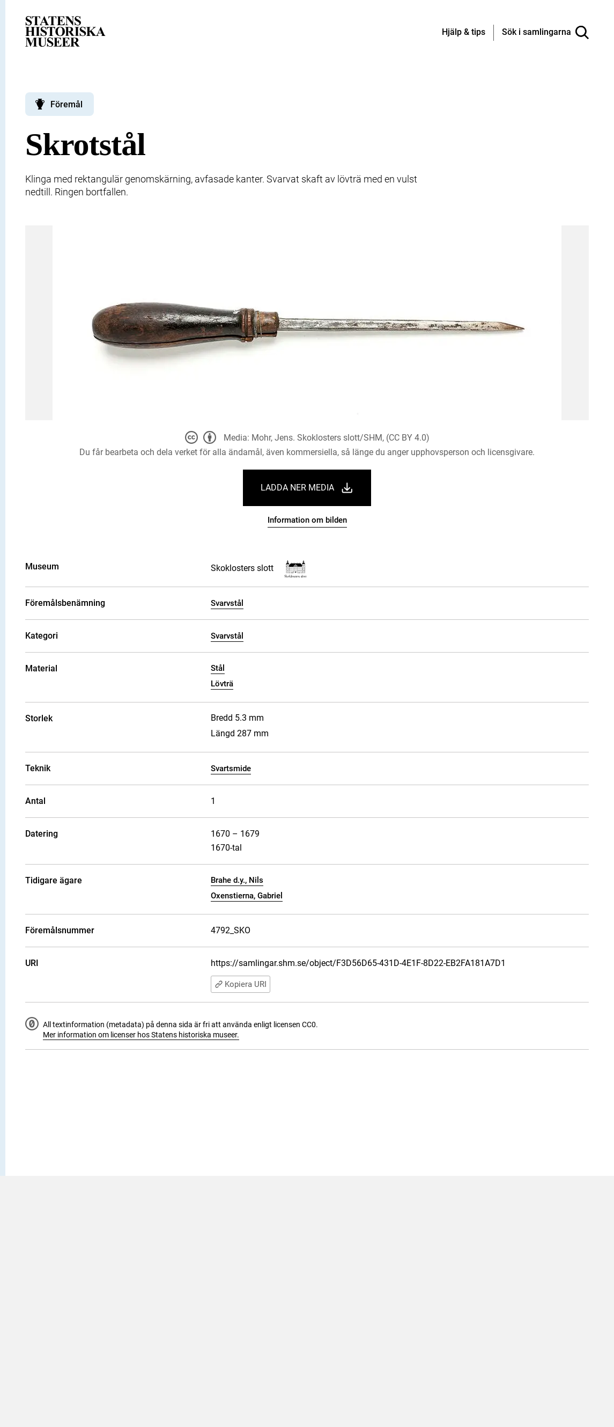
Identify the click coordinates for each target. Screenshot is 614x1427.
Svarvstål (227, 603)
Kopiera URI (240, 984)
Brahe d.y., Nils (237, 880)
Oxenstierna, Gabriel (247, 896)
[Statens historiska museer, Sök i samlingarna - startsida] (65, 31)
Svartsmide (231, 768)
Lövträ (222, 684)
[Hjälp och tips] (463, 32)
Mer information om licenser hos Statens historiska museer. (141, 1034)
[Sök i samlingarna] (545, 33)
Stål (218, 668)
